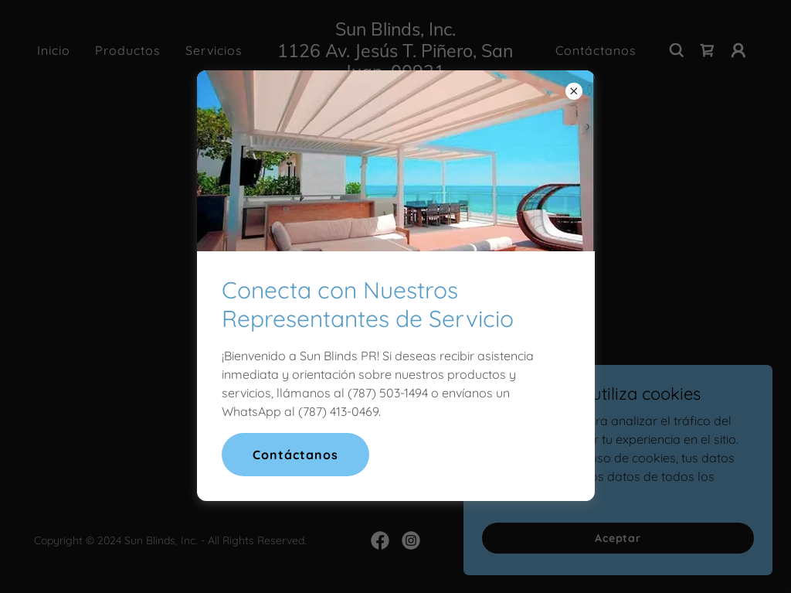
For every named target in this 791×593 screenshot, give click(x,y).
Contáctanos (295, 454)
